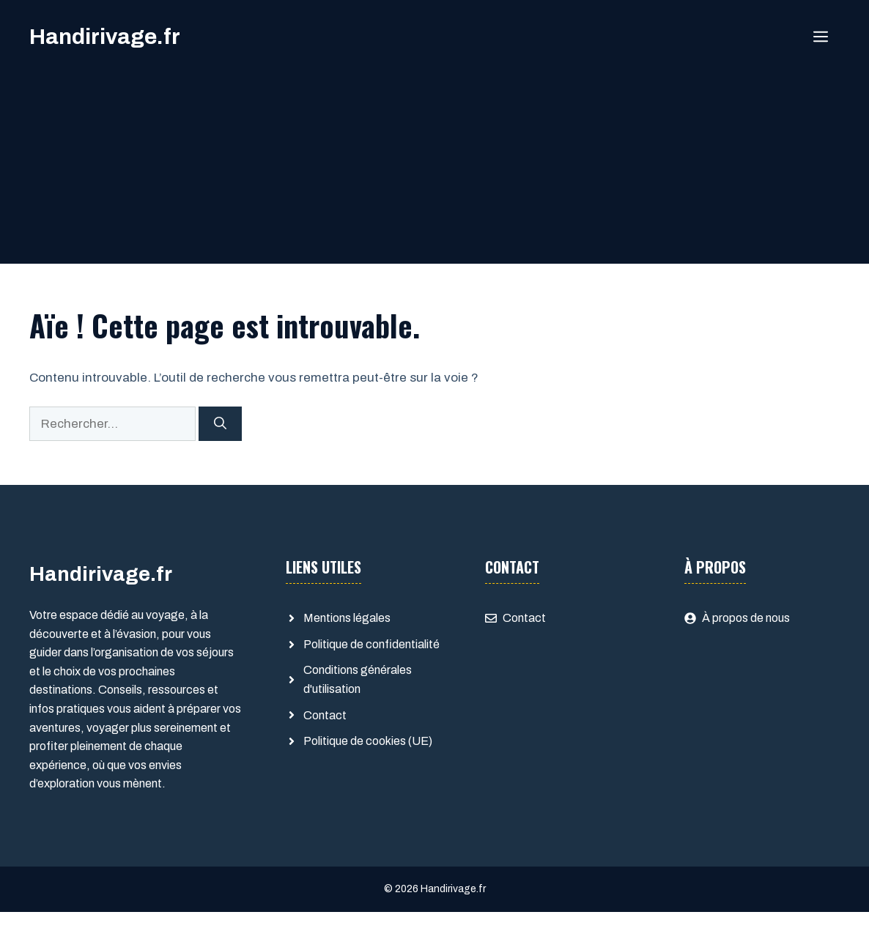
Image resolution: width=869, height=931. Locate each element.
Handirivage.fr (104, 36)
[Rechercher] (220, 424)
